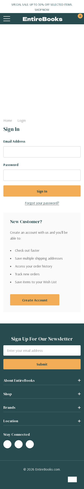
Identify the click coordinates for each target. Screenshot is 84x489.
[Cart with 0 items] (78, 19)
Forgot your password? (42, 203)
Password (10, 164)
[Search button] (16, 19)
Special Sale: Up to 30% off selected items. (42, 7)
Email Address (14, 141)
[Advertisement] (42, 69)
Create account (34, 300)
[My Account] (69, 19)
